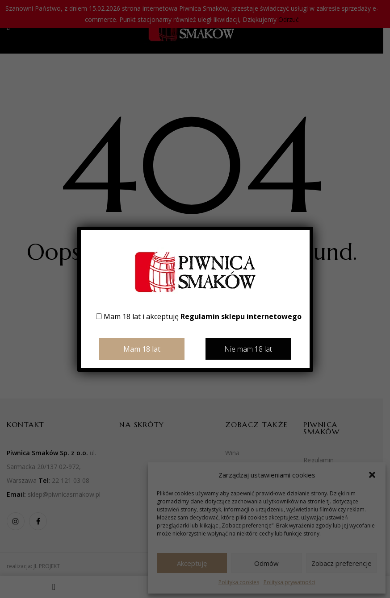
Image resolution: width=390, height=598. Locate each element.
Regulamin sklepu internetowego (241, 316)
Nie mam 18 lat (248, 349)
